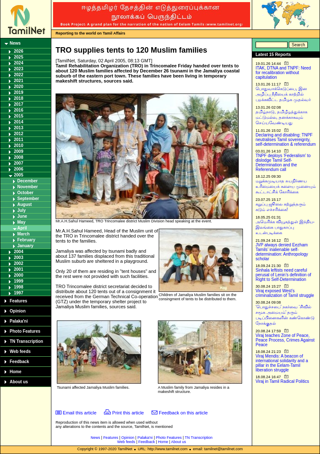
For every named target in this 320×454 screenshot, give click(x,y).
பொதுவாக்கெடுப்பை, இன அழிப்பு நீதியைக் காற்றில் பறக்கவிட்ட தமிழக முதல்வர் (283, 94)
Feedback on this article (183, 412)
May (21, 222)
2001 (18, 269)
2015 (18, 116)
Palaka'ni (19, 321)
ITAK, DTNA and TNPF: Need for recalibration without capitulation (283, 73)
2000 (18, 275)
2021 (18, 80)
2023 (18, 69)
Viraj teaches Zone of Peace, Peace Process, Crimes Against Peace (285, 340)
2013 (18, 128)
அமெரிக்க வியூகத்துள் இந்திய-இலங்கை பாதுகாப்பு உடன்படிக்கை (285, 227)
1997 (18, 293)
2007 (18, 163)
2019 (18, 92)
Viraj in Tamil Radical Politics (282, 381)
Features (18, 301)
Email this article (79, 412)
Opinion (18, 311)
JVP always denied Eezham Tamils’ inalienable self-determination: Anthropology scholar (282, 252)
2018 (18, 98)
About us (19, 381)
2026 (18, 51)
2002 (18, 263)
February (26, 240)
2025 (18, 57)
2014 (18, 122)
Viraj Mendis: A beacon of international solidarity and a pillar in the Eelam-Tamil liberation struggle (282, 363)
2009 (18, 151)
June (22, 216)
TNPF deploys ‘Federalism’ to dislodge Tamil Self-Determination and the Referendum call (283, 162)
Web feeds (20, 351)
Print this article (128, 412)
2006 (18, 169)
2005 (18, 175)
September (28, 198)
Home (15, 371)
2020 (18, 86)
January (25, 245)
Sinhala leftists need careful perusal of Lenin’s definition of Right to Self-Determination (283, 275)
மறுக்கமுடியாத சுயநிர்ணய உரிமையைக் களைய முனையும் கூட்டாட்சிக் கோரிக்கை (286, 186)
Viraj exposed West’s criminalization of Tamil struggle (285, 293)
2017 (18, 104)
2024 (18, 63)
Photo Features (25, 331)
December (27, 181)
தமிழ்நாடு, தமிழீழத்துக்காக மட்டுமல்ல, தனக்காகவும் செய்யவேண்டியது (281, 117)
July (21, 210)
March (23, 234)
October (25, 192)
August (24, 204)
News (15, 43)
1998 (18, 287)
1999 (18, 281)
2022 (18, 74)
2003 (18, 257)
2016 (18, 110)
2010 (18, 145)
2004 (18, 251)
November (27, 186)
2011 (18, 139)
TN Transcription (26, 341)
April (22, 228)
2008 (18, 157)
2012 (18, 133)
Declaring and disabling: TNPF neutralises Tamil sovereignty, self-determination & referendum (286, 140)
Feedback (19, 361)
